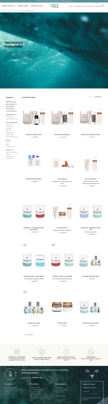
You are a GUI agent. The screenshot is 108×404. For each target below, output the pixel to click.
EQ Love (54, 6)
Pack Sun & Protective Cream (90, 135)
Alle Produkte (11, 111)
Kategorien (9, 97)
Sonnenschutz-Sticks (11, 119)
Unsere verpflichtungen (36, 385)
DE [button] (105, 6)
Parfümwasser (9, 135)
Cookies (13, 402)
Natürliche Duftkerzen (12, 152)
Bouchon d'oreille (10, 146)
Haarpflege (9, 129)
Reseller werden (59, 387)
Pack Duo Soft (62, 323)
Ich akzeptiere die (87, 394)
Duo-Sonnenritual (90, 179)
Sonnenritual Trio (62, 228)
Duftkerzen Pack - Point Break (62, 276)
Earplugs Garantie (60, 392)
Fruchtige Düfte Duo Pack (90, 276)
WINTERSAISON (11, 102)
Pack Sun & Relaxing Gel (62, 135)
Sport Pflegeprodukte (11, 137)
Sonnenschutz (11, 115)
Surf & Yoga (8, 387)
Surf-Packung (62, 179)
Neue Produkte (11, 104)
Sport (8, 140)
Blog (31, 396)
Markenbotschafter (35, 389)
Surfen (8, 142)
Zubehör (8, 154)
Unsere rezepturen (35, 387)
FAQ (56, 389)
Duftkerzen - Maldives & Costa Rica (91, 229)
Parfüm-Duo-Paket (34, 323)
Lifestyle (9, 150)
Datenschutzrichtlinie (96, 394)
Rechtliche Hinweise (43, 402)
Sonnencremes (10, 117)
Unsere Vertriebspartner (36, 394)
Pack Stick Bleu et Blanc (34, 179)
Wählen (98, 97)
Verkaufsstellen (34, 392)
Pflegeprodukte (12, 122)
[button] (72, 6)
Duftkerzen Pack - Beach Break (34, 276)
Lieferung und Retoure (61, 385)
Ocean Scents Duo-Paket (90, 323)
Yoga (7, 144)
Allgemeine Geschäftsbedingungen (61, 402)
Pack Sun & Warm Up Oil (34, 135)
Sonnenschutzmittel (10, 383)
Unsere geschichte (35, 383)
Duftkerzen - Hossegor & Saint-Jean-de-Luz (34, 229)
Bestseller (10, 106)
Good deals (10, 109)
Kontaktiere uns (59, 383)
